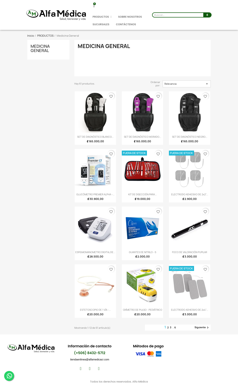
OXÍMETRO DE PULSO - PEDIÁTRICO (142, 309)
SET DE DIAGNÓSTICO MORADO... (142, 136)
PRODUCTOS (102, 17)
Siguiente (202, 328)
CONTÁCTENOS (126, 24)
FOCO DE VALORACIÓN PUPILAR (189, 252)
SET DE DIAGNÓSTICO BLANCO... (95, 136)
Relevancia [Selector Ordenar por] (186, 84)
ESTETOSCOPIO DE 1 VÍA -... (95, 309)
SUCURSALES (101, 24)
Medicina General (40, 48)
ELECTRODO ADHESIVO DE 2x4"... (189, 309)
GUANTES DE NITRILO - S (142, 252)
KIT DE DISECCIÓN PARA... (142, 194)
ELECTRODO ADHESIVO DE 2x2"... (189, 194)
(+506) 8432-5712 (89, 352)
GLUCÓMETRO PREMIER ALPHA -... (95, 194)
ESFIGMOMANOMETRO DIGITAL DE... (95, 252)
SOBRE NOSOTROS (130, 17)
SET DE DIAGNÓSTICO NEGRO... (189, 136)
